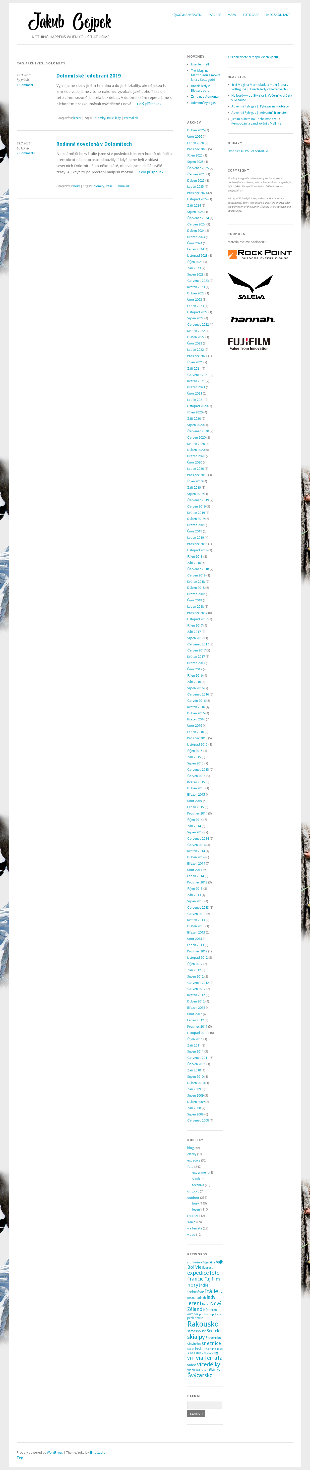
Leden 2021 (195, 400)
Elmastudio (97, 1452)
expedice (193, 1160)
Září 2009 (194, 1089)
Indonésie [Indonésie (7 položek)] (195, 1292)
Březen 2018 (196, 594)
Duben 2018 (196, 588)
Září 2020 (194, 418)
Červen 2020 (196, 437)
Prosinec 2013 (197, 882)
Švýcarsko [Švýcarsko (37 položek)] (200, 1375)
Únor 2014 (194, 870)
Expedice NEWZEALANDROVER (249, 151)
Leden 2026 (195, 143)
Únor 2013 (194, 939)
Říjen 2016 (194, 675)
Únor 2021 (194, 393)
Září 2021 (194, 368)
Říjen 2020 (194, 412)
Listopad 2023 (197, 255)
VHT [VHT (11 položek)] (191, 1358)
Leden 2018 (195, 606)
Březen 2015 (196, 794)
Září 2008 (194, 1108)
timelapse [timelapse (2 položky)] (216, 1348)
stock (196, 1179)
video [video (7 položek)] (191, 1365)
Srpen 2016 (195, 688)
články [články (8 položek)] (214, 1370)
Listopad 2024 (197, 199)
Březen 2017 (196, 663)
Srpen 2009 (195, 1095)
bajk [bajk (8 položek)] (219, 1262)
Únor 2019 (194, 531)
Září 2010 (194, 1070)
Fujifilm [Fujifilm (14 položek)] (212, 1279)
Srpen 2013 (195, 901)
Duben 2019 (196, 519)
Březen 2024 (196, 237)
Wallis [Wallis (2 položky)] (199, 1370)
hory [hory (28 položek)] (192, 1285)
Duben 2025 (196, 180)
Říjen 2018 (194, 556)
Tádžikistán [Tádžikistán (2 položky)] (194, 1353)
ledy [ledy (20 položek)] (211, 1297)
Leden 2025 (195, 186)
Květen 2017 (196, 657)
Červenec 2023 (198, 281)
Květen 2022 (196, 331)
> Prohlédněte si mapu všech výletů (253, 57)
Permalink (131, 118)
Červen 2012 (196, 989)
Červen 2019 (196, 506)
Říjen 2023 (194, 262)
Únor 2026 (194, 136)
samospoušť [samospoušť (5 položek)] (196, 1331)
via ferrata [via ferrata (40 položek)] (209, 1358)
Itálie (110, 118)
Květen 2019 (196, 513)
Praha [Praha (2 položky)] (218, 1314)
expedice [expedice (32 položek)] (198, 1273)
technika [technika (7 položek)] (202, 1348)
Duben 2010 (196, 1083)
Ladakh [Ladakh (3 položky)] (201, 1298)
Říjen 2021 (194, 362)
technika (198, 1185)
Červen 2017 (196, 650)
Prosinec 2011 (197, 1026)
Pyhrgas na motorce (274, 106)
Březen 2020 (196, 456)
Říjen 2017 (194, 625)
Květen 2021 (196, 381)
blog (190, 1148)
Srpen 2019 (195, 494)
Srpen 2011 (195, 1051)
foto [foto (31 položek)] (215, 1273)
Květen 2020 (196, 444)
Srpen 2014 (195, 832)
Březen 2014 (196, 863)
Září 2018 (194, 563)
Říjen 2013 (194, 889)
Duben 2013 (196, 926)
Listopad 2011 (197, 1033)
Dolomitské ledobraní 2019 (88, 76)
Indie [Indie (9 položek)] (203, 1285)
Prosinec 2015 (197, 738)
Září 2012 (194, 970)
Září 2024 (194, 205)
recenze (193, 1216)
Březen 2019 (196, 525)
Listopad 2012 (197, 957)
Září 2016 (194, 682)
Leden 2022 (195, 350)
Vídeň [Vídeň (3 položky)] (191, 1370)
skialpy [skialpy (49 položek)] (196, 1336)
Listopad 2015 (197, 744)
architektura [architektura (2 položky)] (194, 1262)
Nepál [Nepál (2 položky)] (205, 1304)
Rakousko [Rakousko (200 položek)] (203, 1324)
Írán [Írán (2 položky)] (206, 1370)
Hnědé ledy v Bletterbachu (269, 89)
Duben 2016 (196, 713)
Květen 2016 (196, 707)
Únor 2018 (194, 600)
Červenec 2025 (198, 168)
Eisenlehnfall (200, 64)
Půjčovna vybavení (187, 15)
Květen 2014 (196, 851)
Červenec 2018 (198, 569)
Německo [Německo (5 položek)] (210, 1310)
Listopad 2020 (197, 406)
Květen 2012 (196, 995)
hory (76, 186)
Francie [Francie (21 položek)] (195, 1279)
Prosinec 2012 (197, 951)
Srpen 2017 (195, 638)
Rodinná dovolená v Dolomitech (94, 144)
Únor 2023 (194, 299)
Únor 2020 (194, 462)
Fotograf (251, 15)
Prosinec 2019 (197, 475)
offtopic (193, 1191)
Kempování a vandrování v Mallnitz (256, 123)
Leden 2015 (195, 807)
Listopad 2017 (197, 619)
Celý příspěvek (151, 104)
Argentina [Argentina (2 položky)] (209, 1262)
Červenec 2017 (198, 644)
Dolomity (99, 118)
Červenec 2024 (198, 218)
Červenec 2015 (198, 769)
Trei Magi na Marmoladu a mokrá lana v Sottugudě (205, 75)
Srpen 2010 (195, 1076)
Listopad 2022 (197, 312)
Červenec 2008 (198, 1120)
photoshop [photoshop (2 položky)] (206, 1314)
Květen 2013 (196, 920)
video (191, 1234)
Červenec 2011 (198, 1058)
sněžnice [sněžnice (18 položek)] (211, 1343)
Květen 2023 (196, 287)
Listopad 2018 (197, 550)
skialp (191, 1222)
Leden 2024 (195, 249)
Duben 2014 (196, 857)
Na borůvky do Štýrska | (249, 95)
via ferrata (194, 1228)
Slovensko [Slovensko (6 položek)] (213, 1338)
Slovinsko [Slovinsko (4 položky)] (194, 1344)
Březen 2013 (196, 932)
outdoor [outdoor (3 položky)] (192, 1314)
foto (190, 1167)
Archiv (215, 15)
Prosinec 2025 (197, 149)
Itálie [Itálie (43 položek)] (211, 1291)
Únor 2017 (194, 669)
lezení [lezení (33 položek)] (194, 1303)
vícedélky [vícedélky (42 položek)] (208, 1364)
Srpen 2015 (195, 763)
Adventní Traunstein (274, 112)
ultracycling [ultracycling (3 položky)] (210, 1353)
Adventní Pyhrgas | (245, 106)
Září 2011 (194, 1045)
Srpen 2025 (195, 162)
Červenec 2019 (198, 500)
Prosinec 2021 (197, 356)
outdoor (193, 1198)
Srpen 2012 (195, 976)
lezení (77, 118)
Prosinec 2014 (197, 813)
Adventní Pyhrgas (203, 103)
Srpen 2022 (195, 318)
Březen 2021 (196, 387)
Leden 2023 (195, 306)
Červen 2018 (196, 575)
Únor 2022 (194, 343)
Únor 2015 (194, 801)
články (191, 1154)
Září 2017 (194, 632)
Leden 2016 (195, 732)
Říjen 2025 (194, 155)
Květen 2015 (196, 782)
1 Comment (25, 85)
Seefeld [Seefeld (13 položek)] (214, 1330)
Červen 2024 (196, 224)
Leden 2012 (195, 1020)
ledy (118, 118)
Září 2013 (194, 895)
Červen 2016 (196, 701)
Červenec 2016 (198, 694)
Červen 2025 (196, 174)
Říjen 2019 (194, 481)
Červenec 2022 (198, 324)
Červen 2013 (196, 914)
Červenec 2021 (198, 375)
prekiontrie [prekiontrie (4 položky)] (195, 1318)
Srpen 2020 (195, 425)
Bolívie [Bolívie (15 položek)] (194, 1267)
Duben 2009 (196, 1102)
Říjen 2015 (194, 751)
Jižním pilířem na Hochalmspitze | (255, 119)
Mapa (232, 15)
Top (20, 1457)
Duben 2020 (196, 450)
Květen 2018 (196, 582)
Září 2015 (194, 757)
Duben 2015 (196, 788)
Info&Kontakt (278, 15)
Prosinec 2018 (197, 544)
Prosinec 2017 (197, 613)
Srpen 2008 (195, 1114)
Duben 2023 (196, 293)
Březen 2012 (196, 1008)
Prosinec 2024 (197, 193)
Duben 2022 (196, 337)
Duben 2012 (196, 1001)
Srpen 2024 (195, 212)
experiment (200, 1172)
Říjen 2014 (194, 820)
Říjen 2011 (194, 1039)
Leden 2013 (195, 945)
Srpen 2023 (195, 274)
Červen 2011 (196, 1064)
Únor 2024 (194, 243)
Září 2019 (194, 487)
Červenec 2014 (198, 838)
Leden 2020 (195, 469)
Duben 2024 (196, 231)
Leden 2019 (195, 537)
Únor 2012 (194, 1014)
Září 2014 (194, 826)
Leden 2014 (195, 876)
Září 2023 (194, 268)
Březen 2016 (196, 719)
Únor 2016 (194, 725)
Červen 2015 (196, 776)
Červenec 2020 (198, 431)
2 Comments (26, 153)
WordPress (55, 1452)
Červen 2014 (196, 845)
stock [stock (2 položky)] (190, 1348)
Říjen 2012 (194, 964)
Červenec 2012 (198, 983)
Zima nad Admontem (206, 96)
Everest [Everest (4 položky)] (207, 1267)
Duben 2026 (196, 130)
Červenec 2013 (198, 907)
